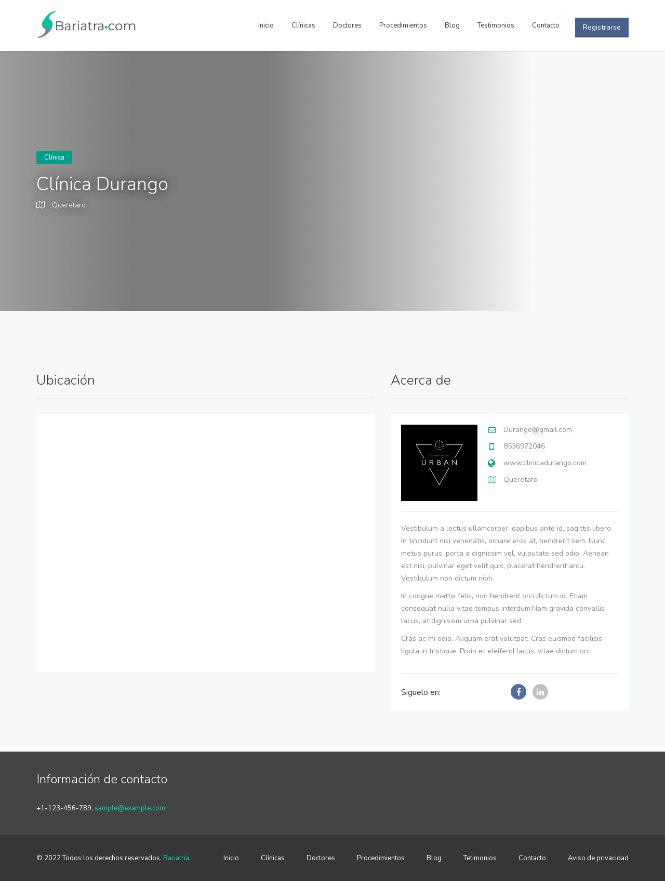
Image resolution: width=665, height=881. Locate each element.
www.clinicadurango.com (545, 463)
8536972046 (524, 446)
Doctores (347, 25)
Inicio (266, 25)
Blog (452, 25)
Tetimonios (480, 858)
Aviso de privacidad (598, 858)
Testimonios (495, 25)
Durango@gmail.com (537, 430)
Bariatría (176, 858)
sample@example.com (130, 808)
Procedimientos (403, 25)
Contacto (546, 25)
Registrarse (602, 27)
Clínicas (303, 25)
